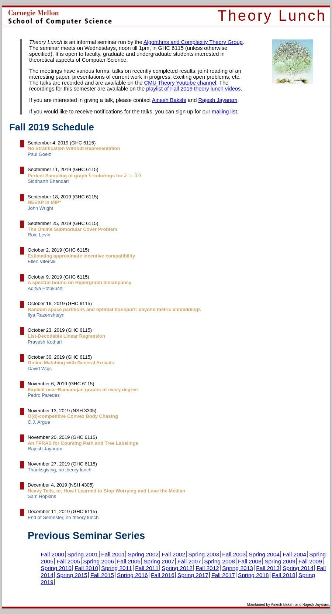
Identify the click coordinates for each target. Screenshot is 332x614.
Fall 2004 (294, 554)
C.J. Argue (39, 422)
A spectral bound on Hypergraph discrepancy (79, 282)
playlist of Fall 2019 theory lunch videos (193, 89)
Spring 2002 (143, 554)
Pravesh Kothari (45, 342)
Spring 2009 (279, 561)
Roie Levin (39, 235)
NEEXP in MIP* (44, 202)
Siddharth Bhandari (48, 181)
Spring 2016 (132, 575)
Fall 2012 (207, 568)
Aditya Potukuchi (45, 288)
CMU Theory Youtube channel (180, 83)
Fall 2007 (189, 561)
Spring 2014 (298, 568)
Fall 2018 (283, 575)
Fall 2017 (223, 575)
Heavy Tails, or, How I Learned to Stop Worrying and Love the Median (106, 491)
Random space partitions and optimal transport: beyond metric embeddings (114, 309)
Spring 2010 (56, 568)
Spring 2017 (192, 575)
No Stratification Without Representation (74, 148)
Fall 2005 (68, 561)
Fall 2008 (250, 561)
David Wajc (40, 368)
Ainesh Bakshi (169, 100)
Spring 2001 (82, 554)
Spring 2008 (219, 561)
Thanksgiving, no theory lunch (59, 470)
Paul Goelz (39, 154)
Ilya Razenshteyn (46, 315)
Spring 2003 (203, 554)
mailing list (224, 112)
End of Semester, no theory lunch (63, 517)
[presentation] (90, 175)
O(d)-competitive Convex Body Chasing (73, 416)
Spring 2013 (237, 568)
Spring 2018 (253, 575)
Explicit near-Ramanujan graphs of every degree (83, 389)
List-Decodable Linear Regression (66, 336)
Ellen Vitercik (41, 261)
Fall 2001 (113, 554)
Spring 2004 (264, 554)
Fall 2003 (234, 554)
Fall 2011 (147, 568)
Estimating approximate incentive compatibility (81, 256)
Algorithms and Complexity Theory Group (193, 42)
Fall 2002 (173, 554)
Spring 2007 (158, 561)
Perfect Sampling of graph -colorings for (85, 175)
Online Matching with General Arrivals (71, 362)
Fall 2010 (86, 568)
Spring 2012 (177, 568)
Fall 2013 (268, 568)
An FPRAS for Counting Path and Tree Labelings (83, 443)
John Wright (40, 208)
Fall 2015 (102, 575)
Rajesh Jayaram (217, 100)
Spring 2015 (71, 575)
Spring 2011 (116, 568)
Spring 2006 (98, 561)
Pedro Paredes (44, 395)
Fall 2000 (52, 554)
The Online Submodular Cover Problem (72, 229)
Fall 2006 (129, 561)
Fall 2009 (310, 561)
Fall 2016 (162, 575)
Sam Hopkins (42, 496)
